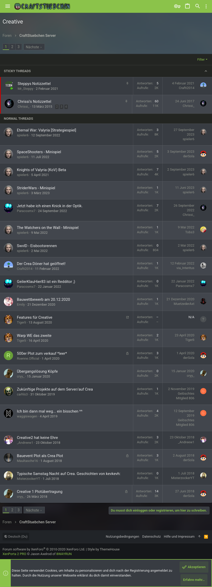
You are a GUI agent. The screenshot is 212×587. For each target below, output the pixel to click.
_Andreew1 (25, 443)
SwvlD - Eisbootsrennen (37, 245)
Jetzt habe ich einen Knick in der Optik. (50, 206)
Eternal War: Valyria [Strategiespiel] (46, 130)
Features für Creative (34, 317)
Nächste (32, 47)
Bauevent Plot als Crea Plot (40, 455)
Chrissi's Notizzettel (34, 101)
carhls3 (22, 394)
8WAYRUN (64, 554)
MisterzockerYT (28, 479)
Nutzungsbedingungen (122, 536)
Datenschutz (151, 536)
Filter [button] (201, 59)
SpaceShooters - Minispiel (39, 152)
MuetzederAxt (184, 304)
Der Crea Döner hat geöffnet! (41, 263)
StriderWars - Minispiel (36, 188)
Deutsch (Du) (16, 536)
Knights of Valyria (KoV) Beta (41, 170)
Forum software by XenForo (44, 549)
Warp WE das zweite (34, 335)
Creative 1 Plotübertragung (39, 491)
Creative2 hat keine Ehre (37, 437)
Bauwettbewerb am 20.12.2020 (43, 299)
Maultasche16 (27, 461)
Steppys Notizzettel (34, 83)
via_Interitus (185, 268)
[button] (8, 6)
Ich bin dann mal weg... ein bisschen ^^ (50, 411)
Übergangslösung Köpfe (37, 371)
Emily (21, 304)
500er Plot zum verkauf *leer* (42, 353)
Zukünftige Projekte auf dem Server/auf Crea (55, 389)
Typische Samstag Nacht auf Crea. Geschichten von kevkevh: (68, 473)
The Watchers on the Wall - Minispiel (48, 227)
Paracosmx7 (26, 211)
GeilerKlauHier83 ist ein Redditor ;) (46, 281)
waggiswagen (27, 416)
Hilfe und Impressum (179, 536)
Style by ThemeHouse (103, 549)
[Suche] (198, 6)
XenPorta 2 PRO (14, 554)
